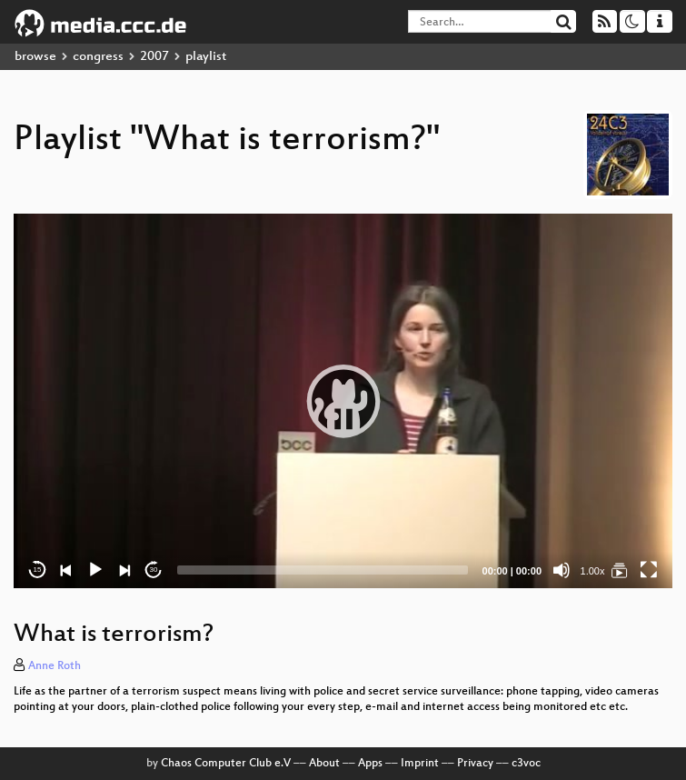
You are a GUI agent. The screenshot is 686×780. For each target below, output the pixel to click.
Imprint (420, 763)
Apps (370, 763)
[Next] (124, 570)
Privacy (475, 763)
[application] (343, 400)
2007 (154, 57)
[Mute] (561, 570)
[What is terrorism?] (620, 570)
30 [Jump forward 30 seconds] (154, 569)
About (324, 763)
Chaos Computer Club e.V (226, 763)
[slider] (322, 570)
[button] (343, 400)
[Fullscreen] (649, 570)
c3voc (526, 763)
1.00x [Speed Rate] (593, 570)
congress (98, 57)
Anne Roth (54, 666)
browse (35, 57)
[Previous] (66, 570)
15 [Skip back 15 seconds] (38, 569)
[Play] (95, 570)
